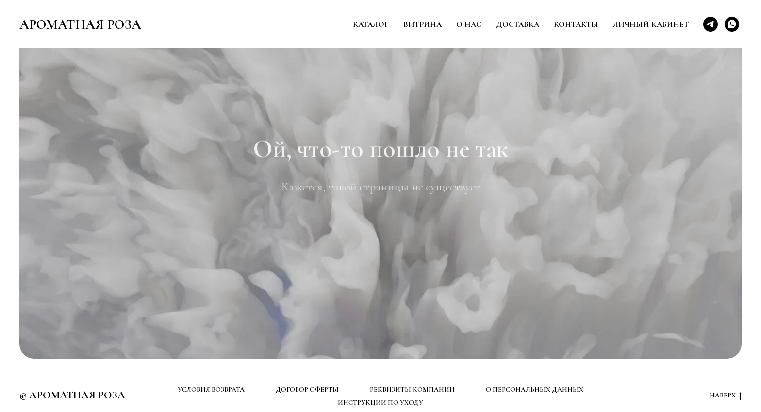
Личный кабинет (651, 24)
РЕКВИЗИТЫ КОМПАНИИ (412, 389)
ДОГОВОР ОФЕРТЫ (307, 389)
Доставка (517, 24)
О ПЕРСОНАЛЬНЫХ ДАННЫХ (534, 389)
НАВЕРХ (726, 395)
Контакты (576, 24)
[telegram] (710, 24)
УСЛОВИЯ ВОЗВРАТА (211, 389)
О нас (468, 24)
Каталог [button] (371, 24)
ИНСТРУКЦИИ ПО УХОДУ (380, 402)
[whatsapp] (732, 24)
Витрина (422, 24)
